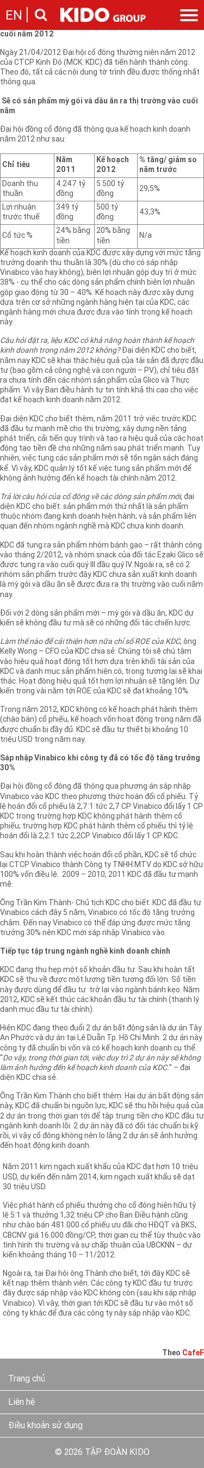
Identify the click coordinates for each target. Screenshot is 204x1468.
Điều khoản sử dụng (45, 1426)
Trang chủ (26, 1379)
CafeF (193, 1353)
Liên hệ (21, 1402)
